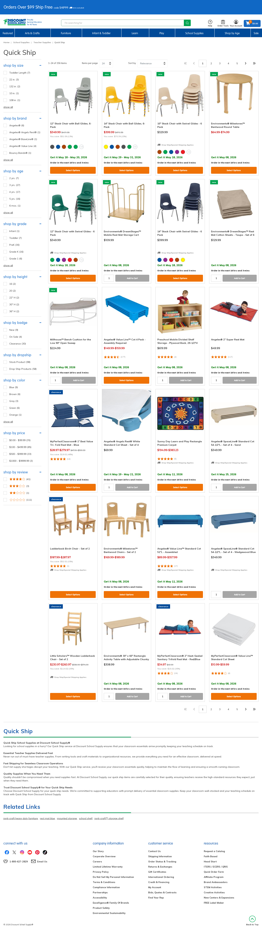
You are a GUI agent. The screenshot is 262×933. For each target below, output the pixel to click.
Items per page (90, 63)
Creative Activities (214, 892)
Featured (8, 33)
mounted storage (67, 818)
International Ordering (161, 877)
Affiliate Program (213, 877)
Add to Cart (132, 278)
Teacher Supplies (42, 42)
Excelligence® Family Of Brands (111, 902)
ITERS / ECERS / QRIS (216, 866)
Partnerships (100, 892)
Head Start (210, 861)
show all (8, 107)
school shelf (85, 818)
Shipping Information (160, 856)
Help (210, 23)
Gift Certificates (157, 871)
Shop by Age (232, 33)
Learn (135, 33)
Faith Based (210, 856)
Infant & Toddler (101, 33)
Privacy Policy (101, 871)
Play (161, 33)
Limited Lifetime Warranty (108, 866)
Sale (256, 33)
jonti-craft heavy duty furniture (20, 818)
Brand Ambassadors (215, 882)
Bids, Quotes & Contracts (162, 892)
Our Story (98, 851)
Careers (97, 861)
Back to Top (252, 921)
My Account (154, 887)
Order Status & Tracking (162, 861)
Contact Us (154, 851)
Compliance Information (106, 887)
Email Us (42, 861)
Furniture (66, 33)
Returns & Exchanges (160, 866)
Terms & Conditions (104, 882)
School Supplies (194, 33)
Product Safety (101, 908)
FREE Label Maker (214, 902)
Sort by (132, 63)
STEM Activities (213, 887)
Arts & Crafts (32, 33)
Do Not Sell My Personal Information (113, 877)
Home (6, 42)
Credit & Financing (158, 882)
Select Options (73, 170)
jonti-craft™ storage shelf (109, 818)
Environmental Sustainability (109, 913)
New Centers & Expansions (219, 897)
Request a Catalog (214, 851)
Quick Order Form (214, 871)
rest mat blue (47, 818)
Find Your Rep (156, 897)
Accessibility (100, 897)
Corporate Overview (104, 856)
